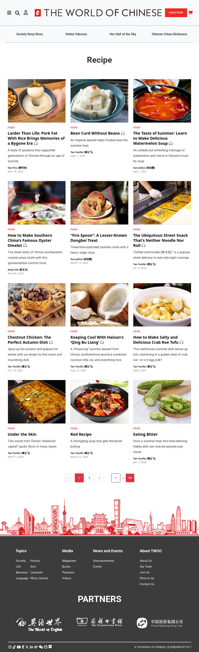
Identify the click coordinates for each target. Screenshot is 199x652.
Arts (33, 566)
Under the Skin (22, 434)
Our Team (146, 566)
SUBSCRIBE (176, 12)
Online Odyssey (76, 34)
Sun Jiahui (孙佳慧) (144, 167)
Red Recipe (81, 434)
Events (97, 566)
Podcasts (68, 572)
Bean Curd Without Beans (95, 133)
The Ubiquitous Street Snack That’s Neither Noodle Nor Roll (160, 240)
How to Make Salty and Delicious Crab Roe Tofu (155, 340)
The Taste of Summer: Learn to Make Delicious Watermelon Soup (160, 138)
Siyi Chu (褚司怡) (17, 167)
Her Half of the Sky (123, 34)
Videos (66, 578)
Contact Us (147, 584)
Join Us (145, 572)
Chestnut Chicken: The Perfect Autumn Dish (29, 340)
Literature (36, 572)
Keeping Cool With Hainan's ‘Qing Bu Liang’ (97, 340)
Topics (21, 551)
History (35, 561)
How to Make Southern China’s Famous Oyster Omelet (30, 240)
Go (130, 477)
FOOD (11, 127)
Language (22, 578)
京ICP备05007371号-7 (179, 647)
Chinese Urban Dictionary (169, 34)
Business (22, 572)
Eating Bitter (145, 434)
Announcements (103, 561)
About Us (146, 561)
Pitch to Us (147, 578)
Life (18, 566)
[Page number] (115, 477)
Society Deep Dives (29, 34)
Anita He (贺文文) (18, 269)
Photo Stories (39, 578)
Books (66, 566)
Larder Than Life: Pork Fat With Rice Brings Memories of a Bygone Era (36, 138)
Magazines (69, 561)
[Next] (99, 477)
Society (21, 561)
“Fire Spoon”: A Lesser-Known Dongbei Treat (98, 238)
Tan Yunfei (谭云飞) (81, 152)
